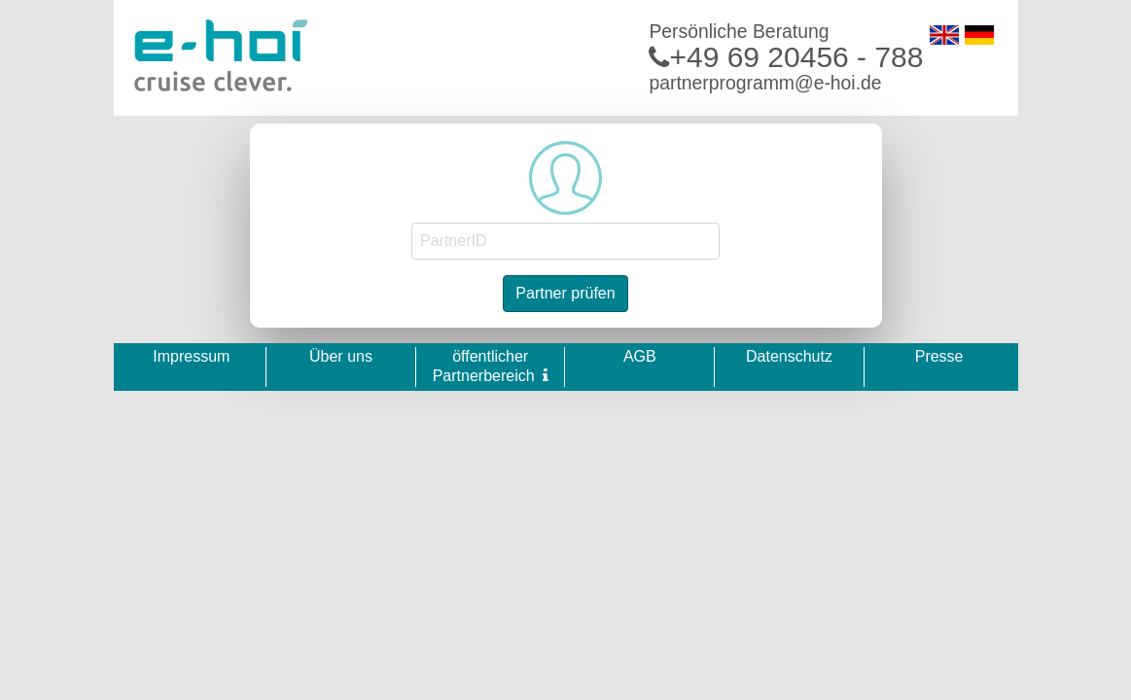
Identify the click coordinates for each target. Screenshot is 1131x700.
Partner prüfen (565, 293)
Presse (939, 356)
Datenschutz (789, 356)
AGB (639, 356)
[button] (545, 375)
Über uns (340, 356)
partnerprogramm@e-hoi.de (765, 82)
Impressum (191, 356)
